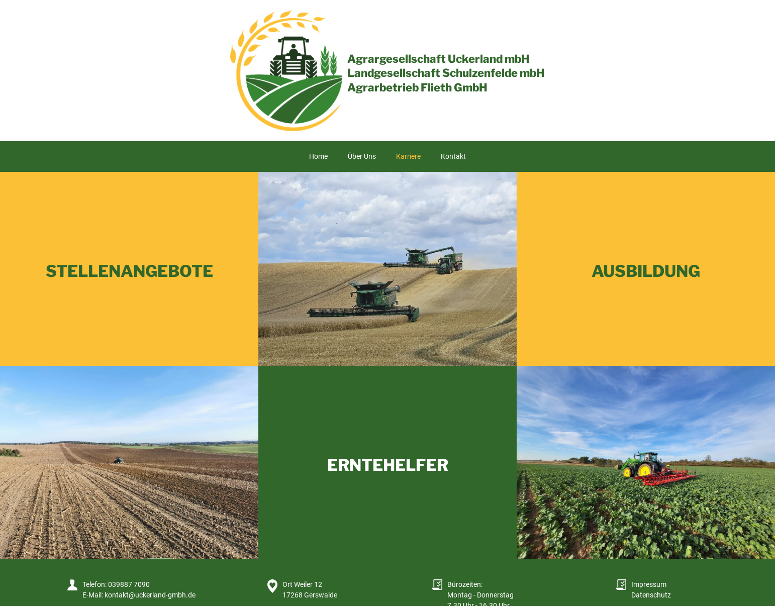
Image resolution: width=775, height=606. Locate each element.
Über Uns (362, 156)
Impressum (648, 584)
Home (318, 156)
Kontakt (453, 156)
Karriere (408, 156)
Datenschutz (651, 595)
